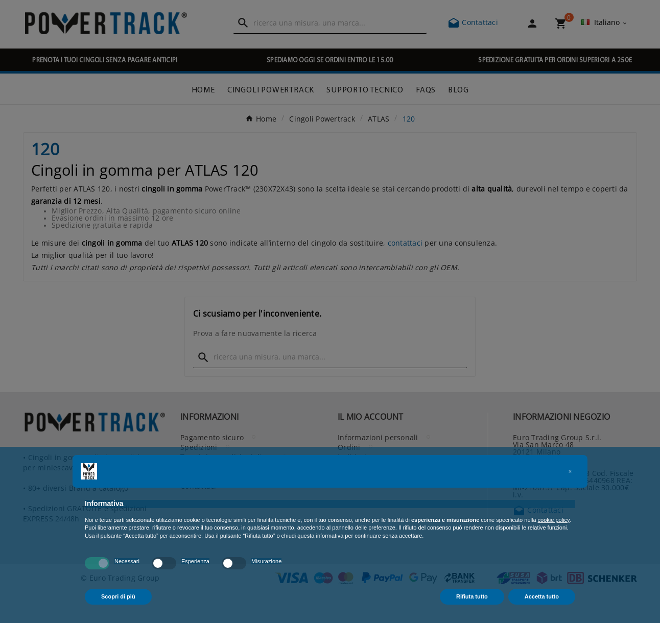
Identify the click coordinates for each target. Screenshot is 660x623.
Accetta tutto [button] (542, 596)
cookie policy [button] (554, 520)
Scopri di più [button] (118, 596)
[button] (570, 471)
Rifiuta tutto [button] (472, 596)
